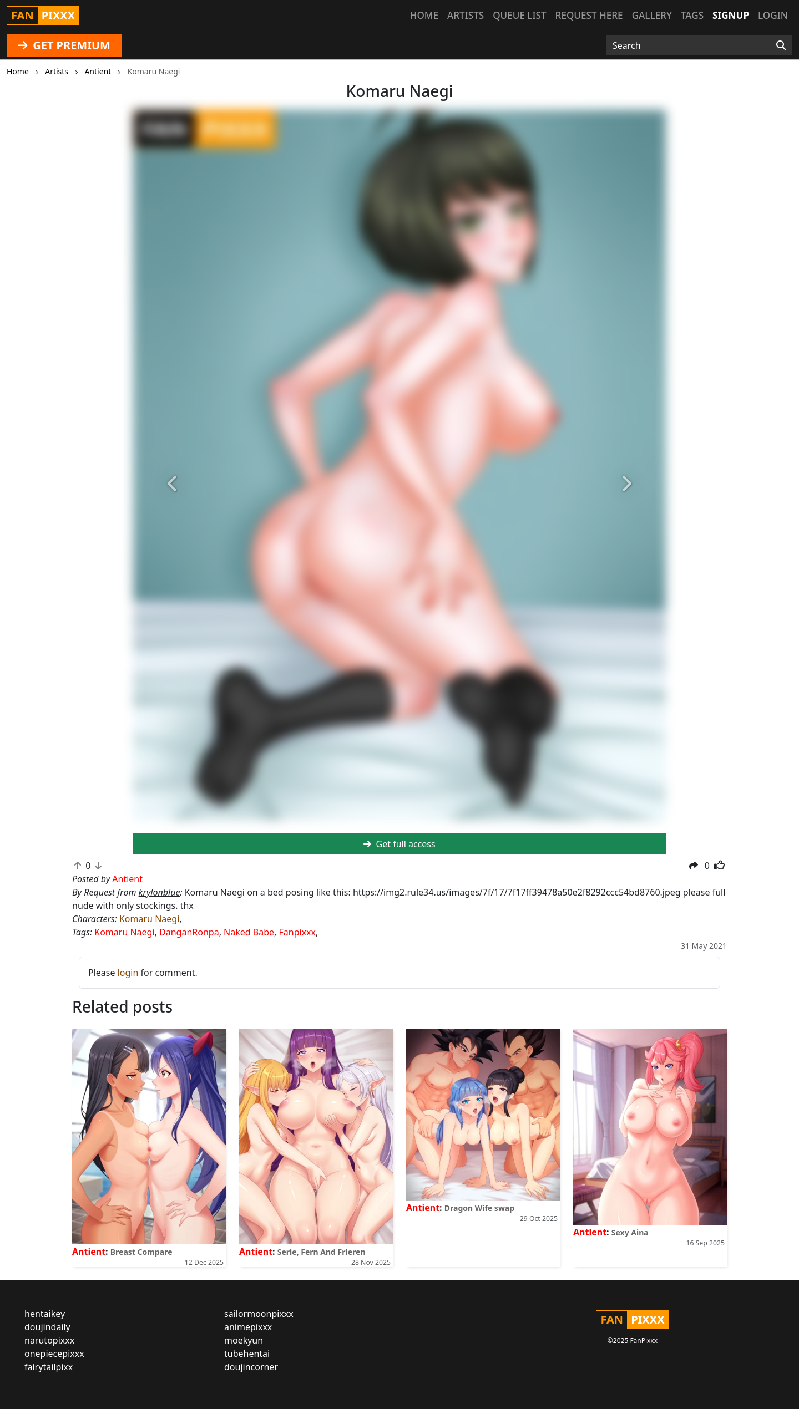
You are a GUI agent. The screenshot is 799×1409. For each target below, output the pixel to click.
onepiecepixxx (54, 1353)
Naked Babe (249, 932)
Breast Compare (141, 1252)
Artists (465, 15)
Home (424, 15)
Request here (589, 15)
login (128, 973)
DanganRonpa (189, 932)
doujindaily (47, 1327)
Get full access (399, 844)
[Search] (781, 45)
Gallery (652, 15)
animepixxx (248, 1327)
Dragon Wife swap (479, 1208)
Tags (692, 15)
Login (773, 15)
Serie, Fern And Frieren (321, 1252)
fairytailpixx (48, 1367)
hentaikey (44, 1314)
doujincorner (251, 1367)
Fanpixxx (297, 932)
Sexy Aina (630, 1232)
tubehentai (247, 1353)
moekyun (243, 1340)
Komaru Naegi (149, 919)
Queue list (519, 15)
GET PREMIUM (64, 45)
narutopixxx (49, 1340)
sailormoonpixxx (259, 1314)
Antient (88, 1251)
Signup (730, 15)
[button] (173, 484)
